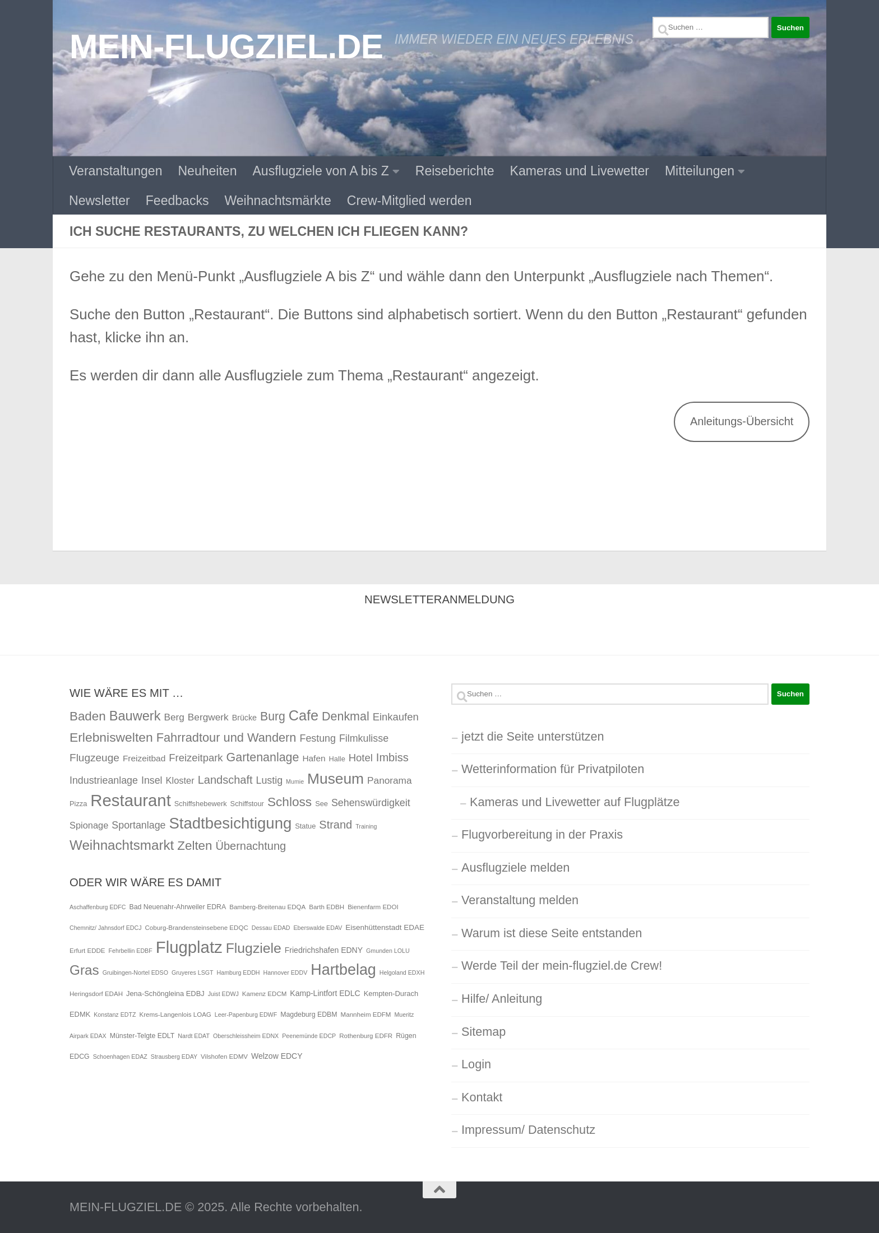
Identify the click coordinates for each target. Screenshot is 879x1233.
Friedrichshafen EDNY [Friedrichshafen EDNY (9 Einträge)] (324, 950)
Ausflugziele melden (515, 867)
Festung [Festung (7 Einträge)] (318, 738)
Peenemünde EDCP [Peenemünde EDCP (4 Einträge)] (309, 1035)
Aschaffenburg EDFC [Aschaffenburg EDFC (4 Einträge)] (98, 907)
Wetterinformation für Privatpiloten (552, 769)
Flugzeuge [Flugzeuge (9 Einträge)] (94, 758)
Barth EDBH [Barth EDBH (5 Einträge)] (326, 907)
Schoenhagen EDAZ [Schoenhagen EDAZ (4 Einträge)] (120, 1056)
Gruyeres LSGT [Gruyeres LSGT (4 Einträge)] (193, 972)
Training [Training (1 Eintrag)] (366, 826)
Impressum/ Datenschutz (528, 1130)
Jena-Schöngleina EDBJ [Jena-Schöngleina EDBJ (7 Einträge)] (165, 993)
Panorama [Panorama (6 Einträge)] (389, 780)
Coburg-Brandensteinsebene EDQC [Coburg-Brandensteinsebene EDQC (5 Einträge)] (196, 927)
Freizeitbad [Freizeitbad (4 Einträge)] (144, 758)
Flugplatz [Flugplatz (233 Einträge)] (189, 947)
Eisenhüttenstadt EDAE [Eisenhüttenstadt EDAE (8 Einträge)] (384, 927)
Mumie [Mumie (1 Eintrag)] (295, 781)
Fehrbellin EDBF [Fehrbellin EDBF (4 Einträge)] (130, 950)
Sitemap (483, 1032)
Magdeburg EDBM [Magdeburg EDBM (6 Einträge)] (308, 1014)
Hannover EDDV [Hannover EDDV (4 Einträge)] (285, 972)
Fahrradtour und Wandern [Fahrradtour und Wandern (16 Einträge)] (226, 738)
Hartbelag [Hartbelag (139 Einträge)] (343, 969)
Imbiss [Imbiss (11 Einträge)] (392, 757)
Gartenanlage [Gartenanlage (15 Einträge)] (262, 757)
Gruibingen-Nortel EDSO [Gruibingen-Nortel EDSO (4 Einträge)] (135, 972)
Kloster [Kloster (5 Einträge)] (180, 780)
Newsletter (99, 200)
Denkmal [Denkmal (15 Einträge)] (345, 716)
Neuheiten (207, 171)
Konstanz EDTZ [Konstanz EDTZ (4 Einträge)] (115, 1014)
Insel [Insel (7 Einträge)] (152, 780)
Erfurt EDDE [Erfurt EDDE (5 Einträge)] (87, 950)
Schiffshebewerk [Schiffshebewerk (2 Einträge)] (200, 803)
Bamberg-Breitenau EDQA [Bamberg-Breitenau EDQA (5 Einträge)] (267, 907)
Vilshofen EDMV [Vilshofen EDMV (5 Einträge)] (224, 1056)
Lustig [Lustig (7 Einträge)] (269, 780)
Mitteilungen (699, 171)
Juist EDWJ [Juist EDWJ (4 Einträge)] (223, 993)
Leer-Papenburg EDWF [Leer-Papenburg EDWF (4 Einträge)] (246, 1014)
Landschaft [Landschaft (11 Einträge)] (225, 780)
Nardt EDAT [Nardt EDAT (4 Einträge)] (194, 1035)
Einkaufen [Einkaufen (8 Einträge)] (396, 717)
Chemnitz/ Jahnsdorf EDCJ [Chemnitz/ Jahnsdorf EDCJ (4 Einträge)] (106, 927)
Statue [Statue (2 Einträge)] (305, 826)
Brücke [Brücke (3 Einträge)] (244, 717)
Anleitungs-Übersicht (742, 421)
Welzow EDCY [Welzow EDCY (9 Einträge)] (277, 1055)
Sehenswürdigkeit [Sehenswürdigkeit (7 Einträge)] (370, 802)
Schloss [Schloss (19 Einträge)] (289, 802)
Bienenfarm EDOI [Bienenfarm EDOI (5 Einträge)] (373, 907)
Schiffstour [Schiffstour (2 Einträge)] (247, 803)
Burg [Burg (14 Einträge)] (272, 716)
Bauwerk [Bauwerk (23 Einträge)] (135, 716)
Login (476, 1064)
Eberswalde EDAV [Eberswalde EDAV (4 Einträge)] (317, 927)
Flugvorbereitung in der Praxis (542, 834)
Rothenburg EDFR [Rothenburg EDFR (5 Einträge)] (365, 1035)
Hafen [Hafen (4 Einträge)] (313, 758)
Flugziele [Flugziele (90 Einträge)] (253, 948)
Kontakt (481, 1097)
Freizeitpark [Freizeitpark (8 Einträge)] (196, 758)
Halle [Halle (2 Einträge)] (337, 759)
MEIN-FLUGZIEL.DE (226, 46)
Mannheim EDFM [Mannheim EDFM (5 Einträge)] (366, 1014)
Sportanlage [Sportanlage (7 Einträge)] (138, 825)
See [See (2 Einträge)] (321, 803)
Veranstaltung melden (520, 900)
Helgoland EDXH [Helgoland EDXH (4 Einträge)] (402, 972)
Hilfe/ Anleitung (501, 999)
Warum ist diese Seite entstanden (551, 933)
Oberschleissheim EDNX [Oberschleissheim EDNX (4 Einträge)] (246, 1035)
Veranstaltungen (115, 171)
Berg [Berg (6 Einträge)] (174, 717)
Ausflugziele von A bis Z (321, 171)
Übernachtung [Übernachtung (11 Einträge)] (250, 846)
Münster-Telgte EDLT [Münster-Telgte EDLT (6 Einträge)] (142, 1036)
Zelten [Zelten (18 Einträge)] (194, 846)
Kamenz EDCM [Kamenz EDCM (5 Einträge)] (264, 993)
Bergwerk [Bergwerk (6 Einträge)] (208, 717)
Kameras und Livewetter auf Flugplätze (575, 802)
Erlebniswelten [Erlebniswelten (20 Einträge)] (111, 737)
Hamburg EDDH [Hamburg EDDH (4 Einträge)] (238, 972)
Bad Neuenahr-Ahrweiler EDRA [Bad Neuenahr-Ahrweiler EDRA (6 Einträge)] (177, 907)
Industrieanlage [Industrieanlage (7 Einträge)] (104, 780)
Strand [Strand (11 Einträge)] (335, 824)
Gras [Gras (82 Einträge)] (84, 970)
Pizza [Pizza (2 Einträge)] (78, 803)
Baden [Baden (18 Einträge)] (88, 716)
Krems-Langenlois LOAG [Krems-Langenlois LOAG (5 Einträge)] (175, 1014)
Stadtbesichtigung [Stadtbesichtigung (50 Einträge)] (230, 823)
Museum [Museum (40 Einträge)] (335, 778)
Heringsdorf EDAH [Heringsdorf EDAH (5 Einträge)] (96, 993)
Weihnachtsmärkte (277, 200)
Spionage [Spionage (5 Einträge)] (89, 825)
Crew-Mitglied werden (409, 200)
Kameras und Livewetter (579, 171)
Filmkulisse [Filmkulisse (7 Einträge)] (363, 738)
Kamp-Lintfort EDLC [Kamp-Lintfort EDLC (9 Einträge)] (325, 993)
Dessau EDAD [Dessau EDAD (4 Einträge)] (271, 927)
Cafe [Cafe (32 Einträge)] (303, 715)
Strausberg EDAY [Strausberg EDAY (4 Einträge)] (174, 1056)
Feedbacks (177, 200)
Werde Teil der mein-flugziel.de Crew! (561, 966)
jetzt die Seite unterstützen (532, 736)
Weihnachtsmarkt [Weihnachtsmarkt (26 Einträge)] (122, 845)
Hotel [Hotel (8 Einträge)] (361, 758)
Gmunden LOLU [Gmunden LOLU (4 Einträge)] (388, 950)
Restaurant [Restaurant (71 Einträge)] (130, 800)
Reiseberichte (454, 171)
